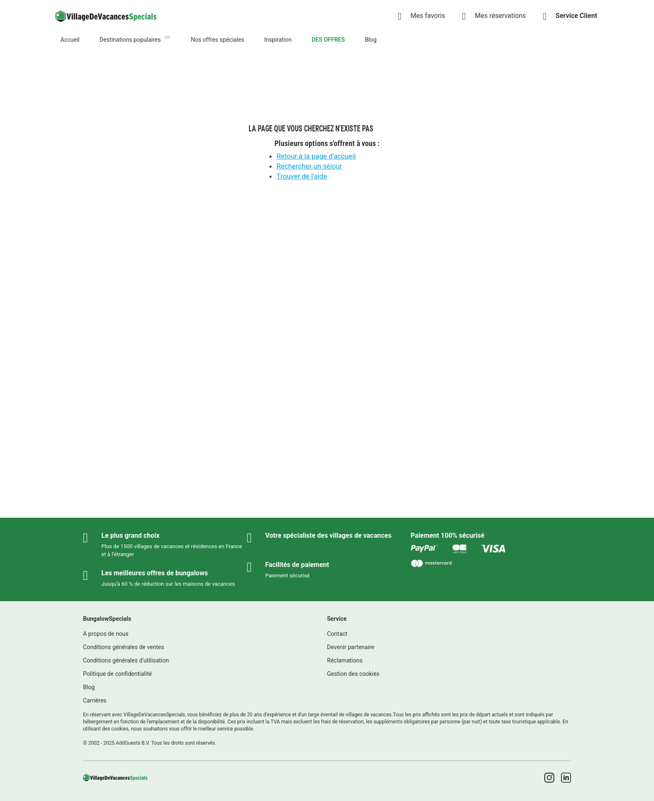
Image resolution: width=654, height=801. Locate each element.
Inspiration (278, 39)
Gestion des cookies (353, 673)
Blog (371, 39)
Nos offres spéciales (217, 39)
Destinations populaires (130, 39)
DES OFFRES (328, 39)
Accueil (70, 39)
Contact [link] (337, 633)
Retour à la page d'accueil (316, 156)
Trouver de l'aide (302, 176)
